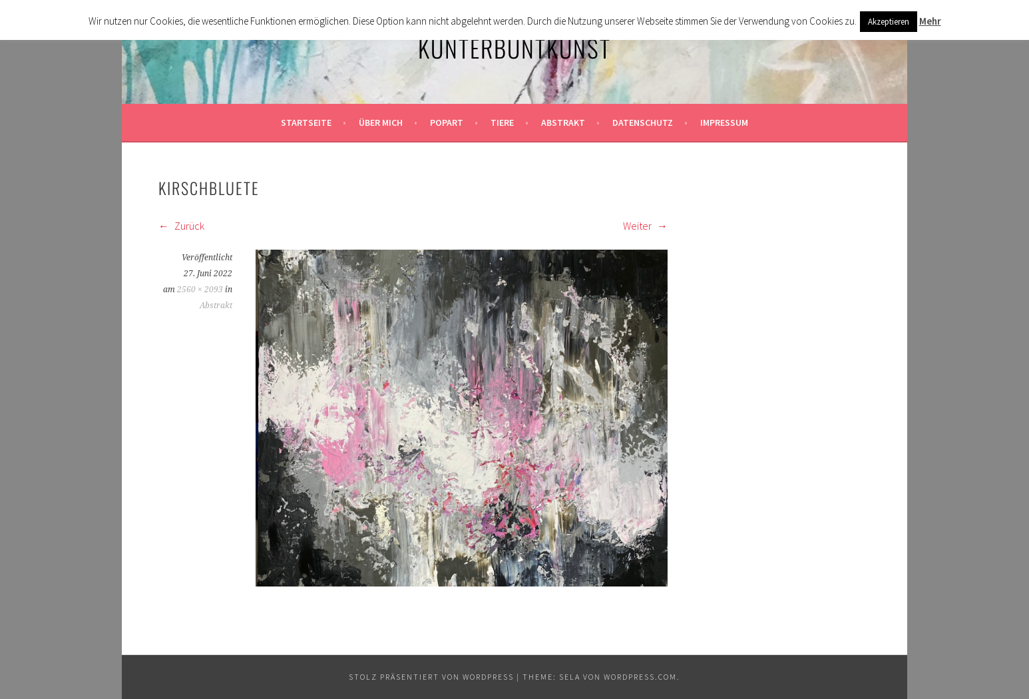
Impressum (724, 122)
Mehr (930, 21)
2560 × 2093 (200, 289)
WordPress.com (640, 677)
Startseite (306, 122)
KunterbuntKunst (514, 47)
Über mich (381, 122)
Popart (446, 122)
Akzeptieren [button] (888, 21)
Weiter (645, 225)
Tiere (502, 122)
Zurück (181, 225)
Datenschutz (642, 122)
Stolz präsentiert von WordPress (431, 677)
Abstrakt (563, 122)
